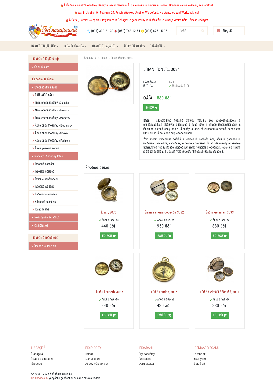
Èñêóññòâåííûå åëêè (44, 87)
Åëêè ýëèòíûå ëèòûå (47, 148)
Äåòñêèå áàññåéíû (45, 202)
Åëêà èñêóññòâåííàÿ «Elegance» (53, 125)
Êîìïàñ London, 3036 (164, 292)
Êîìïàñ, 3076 (108, 212)
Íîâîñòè (89, 354)
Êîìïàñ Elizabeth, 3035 (108, 292)
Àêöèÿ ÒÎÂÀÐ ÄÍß (134, 46)
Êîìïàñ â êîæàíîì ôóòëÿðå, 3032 (164, 212)
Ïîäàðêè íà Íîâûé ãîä (43, 246)
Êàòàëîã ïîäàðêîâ (75, 46)
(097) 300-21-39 (102, 31)
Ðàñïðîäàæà (39, 225)
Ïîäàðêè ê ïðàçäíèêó (105, 46)
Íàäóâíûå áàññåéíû (45, 164)
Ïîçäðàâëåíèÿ (147, 354)
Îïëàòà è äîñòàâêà (42, 359)
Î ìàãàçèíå (158, 46)
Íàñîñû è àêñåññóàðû (46, 179)
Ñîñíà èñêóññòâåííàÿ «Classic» (52, 103)
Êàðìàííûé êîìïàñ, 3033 (220, 212)
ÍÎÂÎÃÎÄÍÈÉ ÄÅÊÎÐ (45, 95)
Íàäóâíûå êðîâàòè (44, 171)
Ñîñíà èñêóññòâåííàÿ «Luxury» (52, 110)
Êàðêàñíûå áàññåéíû (46, 194)
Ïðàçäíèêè (145, 359)
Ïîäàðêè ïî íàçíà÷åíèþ (44, 46)
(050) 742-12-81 (129, 31)
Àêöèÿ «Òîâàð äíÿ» (96, 363)
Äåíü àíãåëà (146, 363)
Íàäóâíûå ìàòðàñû (44, 186)
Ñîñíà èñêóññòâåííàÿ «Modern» (52, 118)
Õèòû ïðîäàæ (40, 67)
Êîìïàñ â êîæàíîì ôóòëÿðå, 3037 (219, 292)
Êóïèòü (151, 107)
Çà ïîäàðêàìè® (39, 378)
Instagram (199, 359)
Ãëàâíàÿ (88, 58)
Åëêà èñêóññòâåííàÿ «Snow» (51, 133)
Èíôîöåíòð (199, 363)
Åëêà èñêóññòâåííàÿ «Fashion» (53, 140)
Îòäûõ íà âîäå (42, 209)
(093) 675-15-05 (156, 31)
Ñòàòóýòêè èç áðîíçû (45, 217)
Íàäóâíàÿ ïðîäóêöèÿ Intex (47, 156)
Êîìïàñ (104, 58)
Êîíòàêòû (36, 363)
